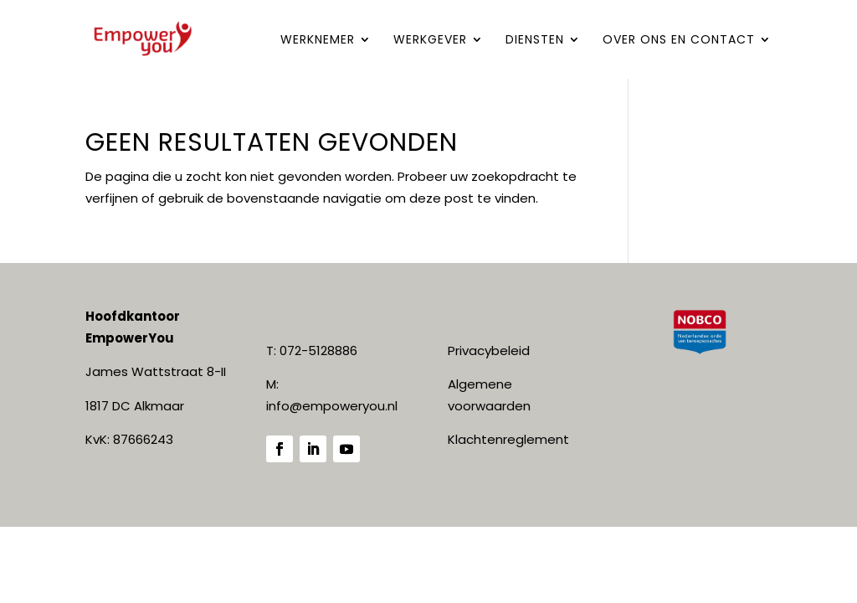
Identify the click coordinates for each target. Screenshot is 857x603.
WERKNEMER (317, 41)
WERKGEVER (430, 41)
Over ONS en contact (679, 41)
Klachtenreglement (508, 439)
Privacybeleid (489, 350)
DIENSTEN (534, 41)
